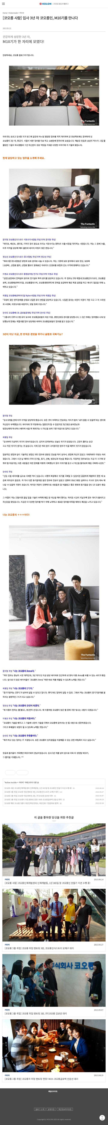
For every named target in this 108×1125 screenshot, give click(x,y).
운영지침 (51, 1109)
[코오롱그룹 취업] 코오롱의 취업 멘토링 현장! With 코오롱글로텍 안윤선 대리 (33, 799)
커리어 (21, 13)
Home (5, 13)
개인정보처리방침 (64, 1109)
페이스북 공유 (85, 27)
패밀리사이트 (52, 1091)
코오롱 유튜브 (41, 1099)
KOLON (38, 1116)
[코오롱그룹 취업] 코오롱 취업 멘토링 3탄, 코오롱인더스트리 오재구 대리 (31, 792)
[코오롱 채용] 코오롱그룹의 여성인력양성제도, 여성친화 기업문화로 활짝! (31, 803)
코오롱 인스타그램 (53, 1099)
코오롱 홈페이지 (35, 1099)
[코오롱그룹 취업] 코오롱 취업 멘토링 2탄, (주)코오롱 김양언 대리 (28, 795)
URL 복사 (102, 27)
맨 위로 (102, 1118)
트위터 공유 (96, 27)
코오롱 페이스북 (47, 1099)
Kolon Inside (13, 13)
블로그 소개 (39, 1109)
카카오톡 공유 (91, 27)
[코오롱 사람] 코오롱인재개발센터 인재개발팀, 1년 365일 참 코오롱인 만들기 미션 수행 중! (38, 788)
